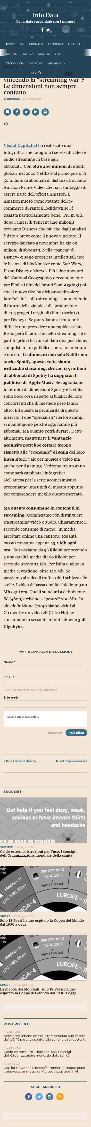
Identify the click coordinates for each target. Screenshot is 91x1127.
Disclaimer (55, 732)
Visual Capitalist (20, 145)
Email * (9, 677)
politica (27, 53)
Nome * (9, 662)
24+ (22, 44)
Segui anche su (45, 1087)
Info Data (45, 15)
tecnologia (15, 63)
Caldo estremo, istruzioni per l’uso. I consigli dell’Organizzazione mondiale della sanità (38, 853)
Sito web (11, 697)
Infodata (12, 98)
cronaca (36, 44)
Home (10, 44)
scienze (44, 53)
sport (59, 53)
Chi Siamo (36, 63)
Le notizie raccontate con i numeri (45, 21)
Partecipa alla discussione (46, 652)
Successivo (71, 761)
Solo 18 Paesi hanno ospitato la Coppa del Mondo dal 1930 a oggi (42, 922)
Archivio (54, 63)
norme (11, 53)
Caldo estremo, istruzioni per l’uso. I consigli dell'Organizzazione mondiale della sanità (38, 1054)
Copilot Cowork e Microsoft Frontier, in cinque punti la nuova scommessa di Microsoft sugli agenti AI (44, 1070)
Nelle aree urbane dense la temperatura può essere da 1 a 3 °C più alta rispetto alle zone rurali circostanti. (45, 1038)
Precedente (20, 761)
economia (55, 44)
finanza (74, 44)
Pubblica (76, 733)
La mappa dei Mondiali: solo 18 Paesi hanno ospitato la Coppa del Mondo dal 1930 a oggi (38, 991)
